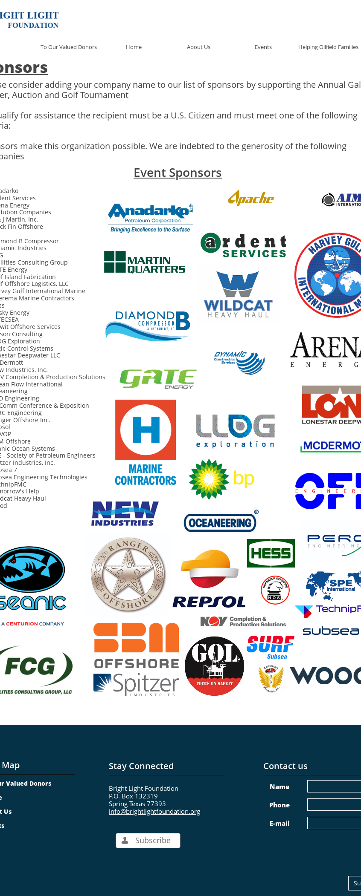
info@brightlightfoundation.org (154, 811)
